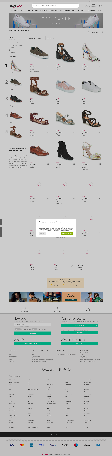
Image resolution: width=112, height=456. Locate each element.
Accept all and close (67, 233)
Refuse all (42, 233)
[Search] (76, 6)
